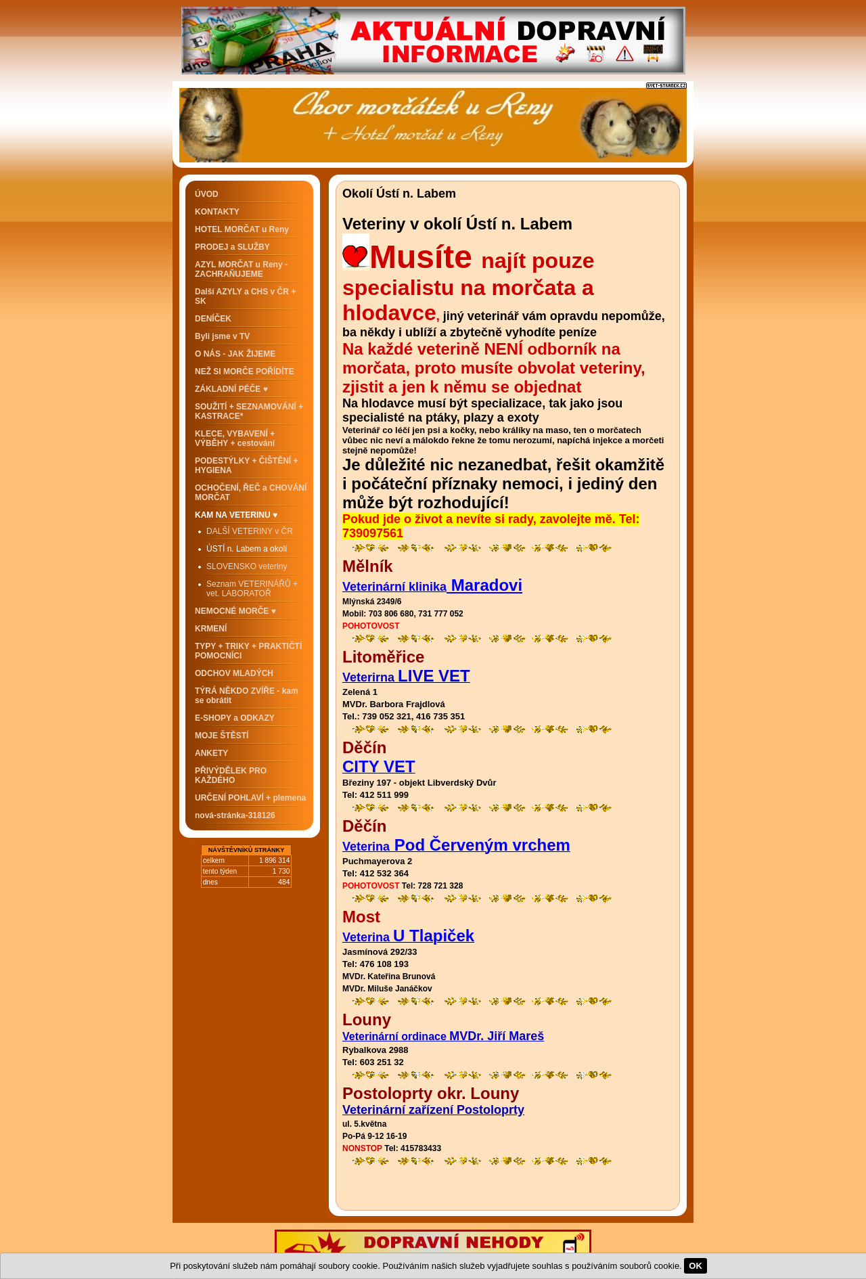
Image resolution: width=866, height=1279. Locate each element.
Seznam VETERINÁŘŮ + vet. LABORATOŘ (252, 588)
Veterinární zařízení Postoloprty (433, 1110)
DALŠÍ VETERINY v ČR (249, 531)
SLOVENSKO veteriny (246, 566)
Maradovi (484, 585)
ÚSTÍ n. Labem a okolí (246, 549)
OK (695, 1266)
